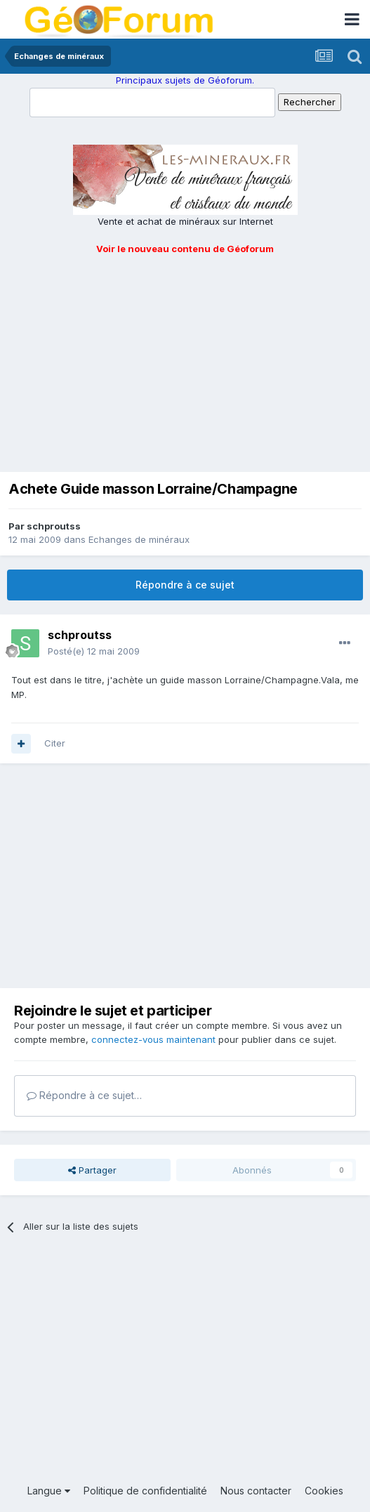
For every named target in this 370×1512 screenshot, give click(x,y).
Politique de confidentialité (145, 1491)
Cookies (324, 1491)
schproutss (54, 526)
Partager (92, 1170)
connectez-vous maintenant (153, 1039)
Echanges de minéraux (139, 539)
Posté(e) (94, 651)
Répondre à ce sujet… (84, 1095)
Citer (54, 743)
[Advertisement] (185, 361)
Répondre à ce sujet (185, 585)
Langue (48, 1491)
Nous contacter (255, 1491)
